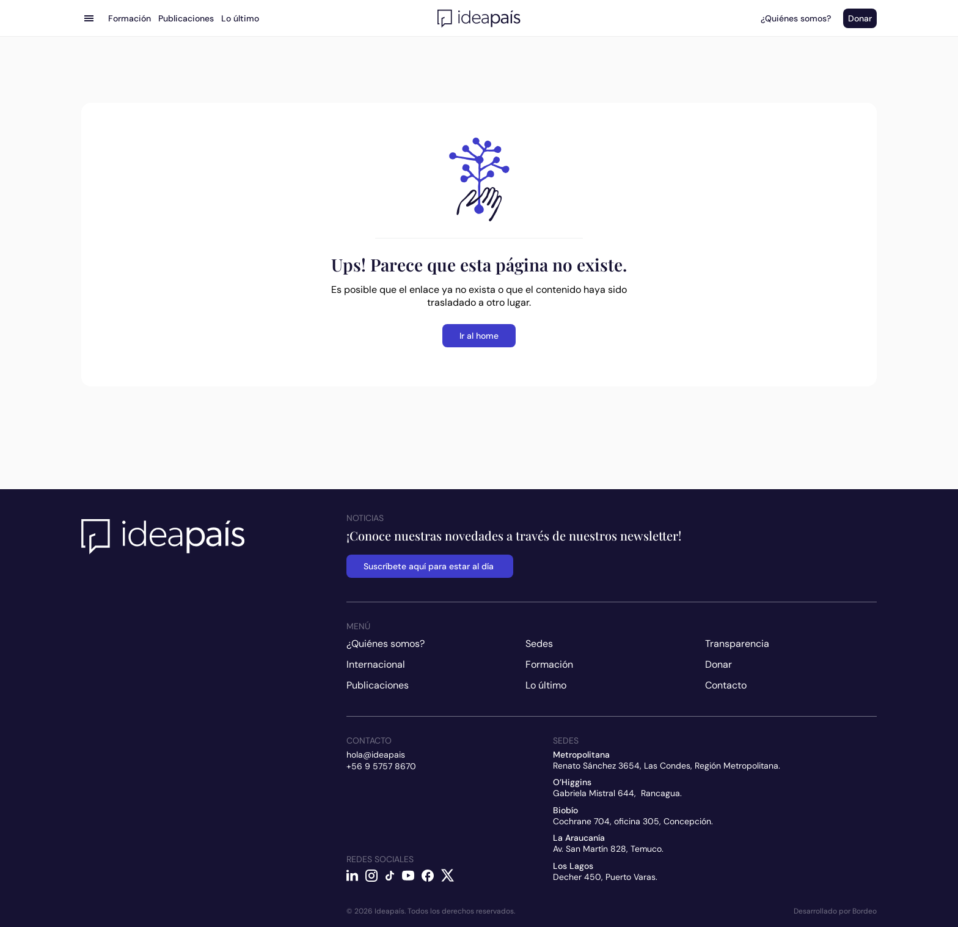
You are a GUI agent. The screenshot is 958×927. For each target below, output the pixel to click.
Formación (549, 664)
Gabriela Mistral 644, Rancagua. (617, 793)
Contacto (726, 685)
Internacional (375, 664)
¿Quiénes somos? (385, 643)
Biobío (565, 810)
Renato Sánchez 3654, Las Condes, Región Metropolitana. (666, 765)
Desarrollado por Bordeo (835, 911)
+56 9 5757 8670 (381, 766)
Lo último (545, 685)
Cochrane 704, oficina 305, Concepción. (633, 821)
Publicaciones (377, 685)
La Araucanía (579, 837)
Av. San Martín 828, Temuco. (608, 848)
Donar (718, 664)
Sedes (539, 643)
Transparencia (737, 643)
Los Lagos (573, 865)
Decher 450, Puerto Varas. (605, 876)
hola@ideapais (375, 754)
